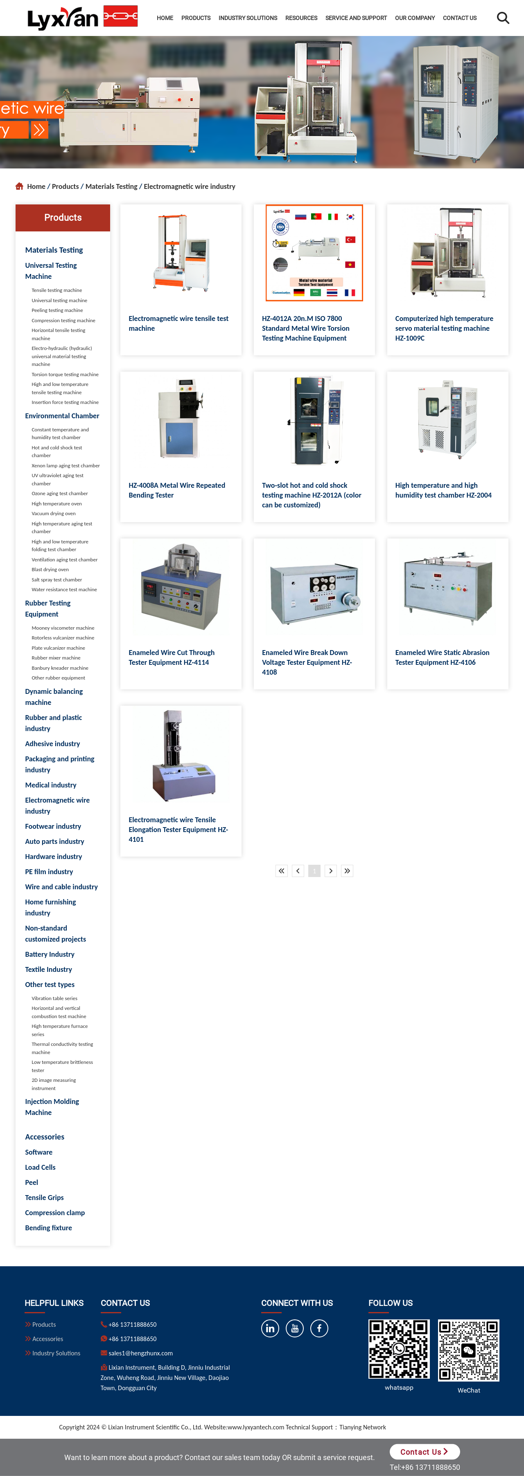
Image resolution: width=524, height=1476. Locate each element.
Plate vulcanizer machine (58, 648)
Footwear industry (53, 826)
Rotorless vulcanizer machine (63, 638)
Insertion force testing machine (65, 402)
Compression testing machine (63, 320)
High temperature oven (57, 503)
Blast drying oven (50, 569)
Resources (301, 18)
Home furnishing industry (50, 907)
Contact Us (460, 18)
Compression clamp (55, 1212)
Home (165, 18)
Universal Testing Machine (51, 271)
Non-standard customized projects (55, 934)
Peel (31, 1182)
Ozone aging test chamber (60, 493)
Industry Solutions (248, 18)
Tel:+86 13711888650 (425, 1467)
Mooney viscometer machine (63, 628)
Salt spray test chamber (57, 579)
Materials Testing (112, 186)
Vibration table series (54, 998)
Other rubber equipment (58, 678)
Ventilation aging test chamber (64, 559)
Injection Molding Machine (52, 1107)
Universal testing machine (59, 300)
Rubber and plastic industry (53, 723)
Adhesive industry (52, 743)
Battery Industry (50, 954)
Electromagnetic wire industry (189, 186)
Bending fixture (48, 1227)
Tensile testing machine (57, 290)
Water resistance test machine (64, 589)
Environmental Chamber (62, 415)
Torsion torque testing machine (65, 374)
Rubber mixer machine (56, 658)
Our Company (415, 18)
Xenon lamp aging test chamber (66, 465)
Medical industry (50, 785)
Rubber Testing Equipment (47, 609)
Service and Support (356, 18)
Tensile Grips (44, 1197)
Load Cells (40, 1167)
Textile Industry (48, 969)
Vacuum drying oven (53, 513)
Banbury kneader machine (60, 668)
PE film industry (49, 871)
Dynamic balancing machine (54, 697)
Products (195, 18)
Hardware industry (53, 856)
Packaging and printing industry (59, 764)
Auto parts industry (54, 841)
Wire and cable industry (61, 886)
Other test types (50, 984)
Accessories (44, 1137)
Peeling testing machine (57, 310)
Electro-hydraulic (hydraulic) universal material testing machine (62, 356)
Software (38, 1152)
